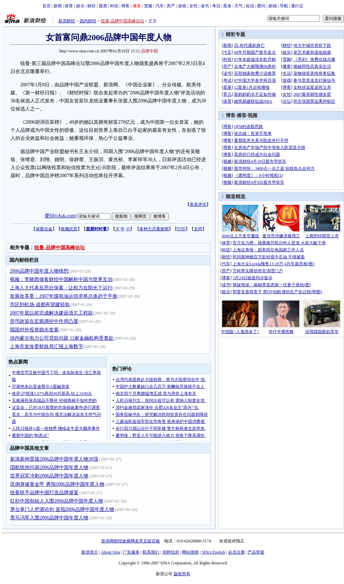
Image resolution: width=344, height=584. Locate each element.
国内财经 (88, 21)
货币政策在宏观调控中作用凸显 (44, 321)
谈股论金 (44, 228)
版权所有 (182, 573)
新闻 (57, 5)
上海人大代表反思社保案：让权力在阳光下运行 (61, 287)
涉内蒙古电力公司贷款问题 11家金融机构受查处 (62, 338)
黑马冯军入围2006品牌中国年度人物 (49, 517)
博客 (125, 5)
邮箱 (273, 5)
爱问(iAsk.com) (60, 215)
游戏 (182, 5)
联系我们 (150, 552)
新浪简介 (89, 552)
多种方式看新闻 (154, 228)
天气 (238, 5)
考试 (216, 5)
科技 (114, 5)
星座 (227, 5)
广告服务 (131, 552)
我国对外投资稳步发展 (34, 329)
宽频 (148, 5)
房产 (171, 5)
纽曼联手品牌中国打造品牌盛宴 (44, 492)
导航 (284, 5)
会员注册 (236, 552)
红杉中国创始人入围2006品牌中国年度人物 (56, 501)
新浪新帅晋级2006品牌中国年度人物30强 (54, 459)
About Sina (110, 552)
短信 (250, 5)
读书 (204, 5)
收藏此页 (69, 228)
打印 (181, 228)
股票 (103, 5)
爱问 (261, 5)
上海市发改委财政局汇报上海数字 (46, 346)
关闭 (198, 228)
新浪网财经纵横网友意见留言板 (130, 541)
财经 (91, 5)
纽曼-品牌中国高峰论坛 (122, 21)
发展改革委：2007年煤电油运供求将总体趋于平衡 (63, 296)
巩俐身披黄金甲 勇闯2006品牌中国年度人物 (57, 484)
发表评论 (198, 204)
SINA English (213, 552)
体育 (69, 5)
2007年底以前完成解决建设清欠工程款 (51, 313)
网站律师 (190, 552)
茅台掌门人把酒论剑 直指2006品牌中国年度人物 (62, 509)
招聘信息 (170, 552)
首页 (46, 5)
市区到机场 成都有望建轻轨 (40, 304)
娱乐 (80, 5)
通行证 (297, 5)
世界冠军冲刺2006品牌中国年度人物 (49, 475)
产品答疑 (256, 552)
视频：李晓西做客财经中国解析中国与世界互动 (61, 279)
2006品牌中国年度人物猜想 (39, 271)
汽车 (159, 5)
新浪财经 (66, 21)
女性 (193, 5)
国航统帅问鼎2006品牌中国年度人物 (49, 467)
